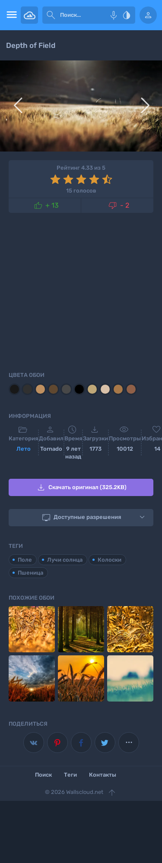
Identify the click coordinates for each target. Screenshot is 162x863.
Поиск (43, 774)
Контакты (102, 774)
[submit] (51, 15)
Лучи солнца (65, 559)
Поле (25, 559)
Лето (23, 449)
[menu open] (10, 15)
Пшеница (30, 572)
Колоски (109, 559)
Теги (70, 774)
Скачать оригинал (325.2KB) (81, 487)
